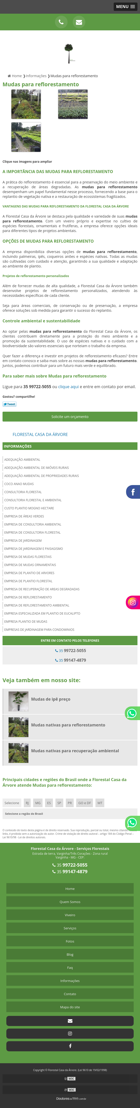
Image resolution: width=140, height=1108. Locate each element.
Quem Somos (70, 902)
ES (49, 803)
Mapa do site (70, 1007)
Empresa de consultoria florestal (32, 532)
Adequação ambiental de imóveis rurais (36, 468)
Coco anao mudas (19, 484)
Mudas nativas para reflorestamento (68, 725)
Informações (18, 446)
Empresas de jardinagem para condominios (39, 630)
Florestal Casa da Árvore (40, 434)
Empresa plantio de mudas (25, 621)
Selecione (12, 803)
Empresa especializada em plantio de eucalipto (42, 613)
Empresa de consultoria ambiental (32, 524)
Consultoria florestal (23, 492)
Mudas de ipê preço (50, 699)
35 (70, 650)
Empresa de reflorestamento (28, 597)
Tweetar (9, 404)
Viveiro (70, 915)
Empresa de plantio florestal (28, 581)
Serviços (70, 928)
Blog (70, 954)
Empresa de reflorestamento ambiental (36, 605)
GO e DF (84, 803)
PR (70, 803)
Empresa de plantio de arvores (29, 573)
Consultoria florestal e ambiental (33, 500)
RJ (27, 803)
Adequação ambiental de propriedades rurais (41, 476)
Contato (70, 994)
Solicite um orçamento (70, 416)
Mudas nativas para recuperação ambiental (75, 751)
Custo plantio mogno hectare (29, 508)
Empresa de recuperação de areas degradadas (41, 589)
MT (99, 803)
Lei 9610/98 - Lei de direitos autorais (24, 837)
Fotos (70, 941)
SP (59, 803)
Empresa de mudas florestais (28, 557)
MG (38, 803)
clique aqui (68, 386)
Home (70, 888)
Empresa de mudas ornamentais (30, 565)
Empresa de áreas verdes (24, 516)
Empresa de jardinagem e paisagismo (33, 549)
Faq (70, 967)
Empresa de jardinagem (23, 540)
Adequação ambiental (22, 459)
